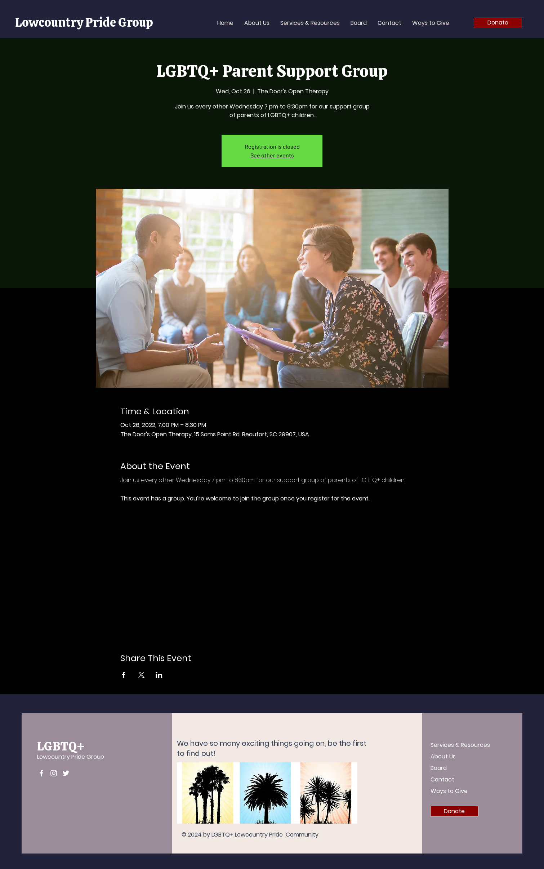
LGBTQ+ (61, 746)
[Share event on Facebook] (123, 675)
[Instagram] (53, 773)
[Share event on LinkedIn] (159, 675)
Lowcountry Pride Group (70, 757)
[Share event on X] (141, 675)
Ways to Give (449, 791)
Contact (442, 779)
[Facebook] (41, 773)
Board (439, 768)
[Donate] (498, 23)
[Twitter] (66, 773)
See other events (272, 155)
